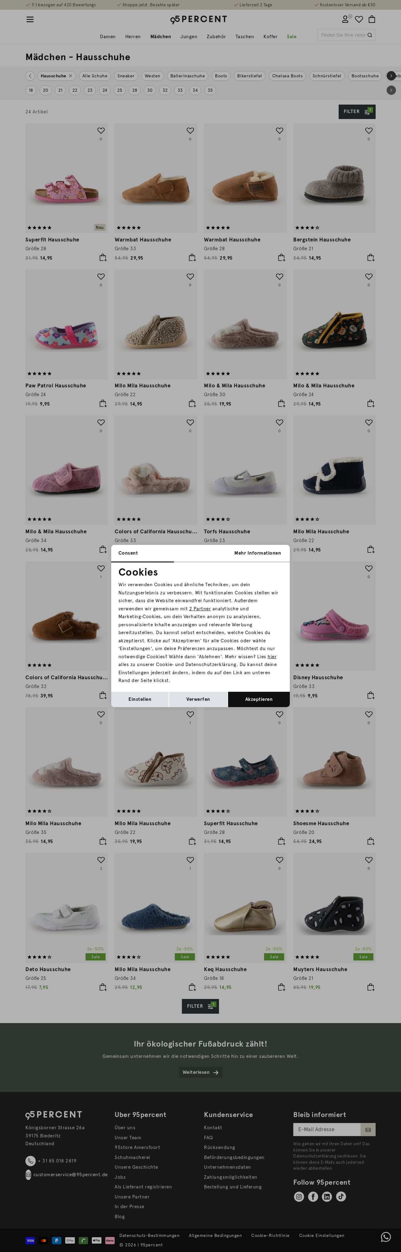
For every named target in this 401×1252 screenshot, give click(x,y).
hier (272, 657)
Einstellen (139, 699)
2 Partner (200, 609)
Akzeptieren (259, 699)
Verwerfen (198, 699)
